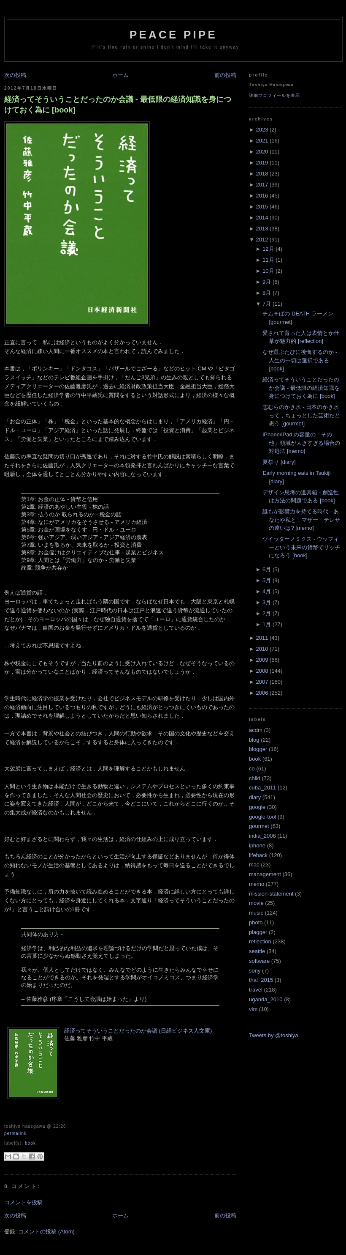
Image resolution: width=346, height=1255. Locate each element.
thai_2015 (261, 980)
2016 (262, 195)
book (30, 1143)
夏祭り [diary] (278, 462)
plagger (258, 932)
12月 (268, 249)
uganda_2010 (266, 999)
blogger (258, 749)
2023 (262, 129)
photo (256, 922)
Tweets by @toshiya (273, 1035)
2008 (262, 671)
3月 (266, 602)
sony (254, 970)
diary (255, 797)
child (254, 778)
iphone (257, 845)
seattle (257, 951)
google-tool (262, 817)
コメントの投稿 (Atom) (46, 1231)
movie (256, 903)
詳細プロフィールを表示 (274, 95)
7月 (266, 304)
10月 (268, 271)
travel (255, 989)
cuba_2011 (262, 787)
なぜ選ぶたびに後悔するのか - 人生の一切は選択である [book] (299, 360)
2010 (262, 649)
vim (253, 1009)
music (256, 913)
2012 (262, 239)
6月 (266, 569)
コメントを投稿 (23, 1202)
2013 (262, 228)
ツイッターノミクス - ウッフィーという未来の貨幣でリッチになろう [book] (301, 547)
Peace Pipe (173, 34)
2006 (262, 693)
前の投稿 (225, 75)
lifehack (258, 855)
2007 (262, 682)
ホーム (120, 75)
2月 (266, 613)
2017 (262, 184)
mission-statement (271, 894)
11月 (268, 260)
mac (254, 864)
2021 (262, 140)
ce (252, 768)
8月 (266, 293)
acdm (255, 730)
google (257, 807)
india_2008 (262, 836)
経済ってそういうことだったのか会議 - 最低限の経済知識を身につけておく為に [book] (117, 104)
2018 (262, 173)
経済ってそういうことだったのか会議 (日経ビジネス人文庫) (138, 1031)
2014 (262, 217)
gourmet (259, 826)
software (259, 961)
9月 (266, 282)
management (265, 874)
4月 (266, 591)
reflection (260, 941)
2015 (262, 206)
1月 (266, 624)
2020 (262, 151)
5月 (266, 580)
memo (256, 884)
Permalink (15, 1133)
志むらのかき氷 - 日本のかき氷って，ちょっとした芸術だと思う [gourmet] (301, 415)
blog (254, 740)
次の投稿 (15, 75)
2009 (262, 660)
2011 (262, 638)
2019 (262, 162)
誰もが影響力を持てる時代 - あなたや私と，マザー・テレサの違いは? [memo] (301, 519)
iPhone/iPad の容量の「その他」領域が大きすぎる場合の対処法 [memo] (301, 442)
